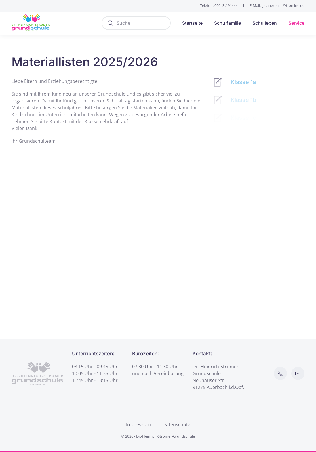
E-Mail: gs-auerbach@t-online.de (277, 5)
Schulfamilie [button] (227, 23)
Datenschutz (176, 425)
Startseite (192, 23)
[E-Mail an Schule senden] (298, 373)
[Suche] (136, 23)
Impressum (138, 425)
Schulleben (264, 23)
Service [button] (296, 23)
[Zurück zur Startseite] (31, 23)
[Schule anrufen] (281, 373)
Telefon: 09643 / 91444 (219, 5)
